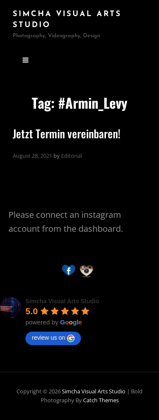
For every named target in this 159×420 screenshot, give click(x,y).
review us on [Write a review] (53, 338)
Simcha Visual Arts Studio (94, 391)
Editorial (71, 155)
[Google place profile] (62, 301)
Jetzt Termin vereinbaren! (66, 133)
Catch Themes (101, 400)
